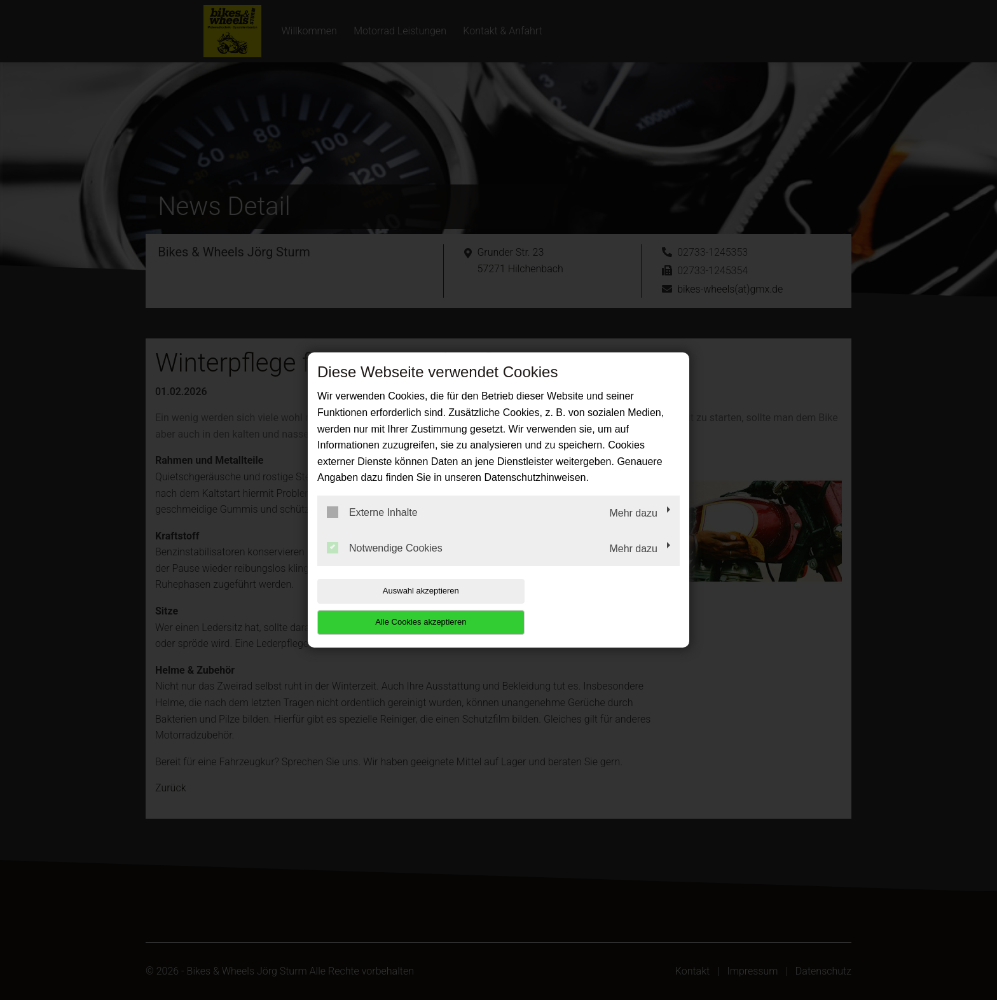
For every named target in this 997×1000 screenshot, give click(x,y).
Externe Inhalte (372, 528)
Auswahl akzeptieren (399, 606)
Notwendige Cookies (385, 563)
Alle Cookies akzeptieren (598, 606)
